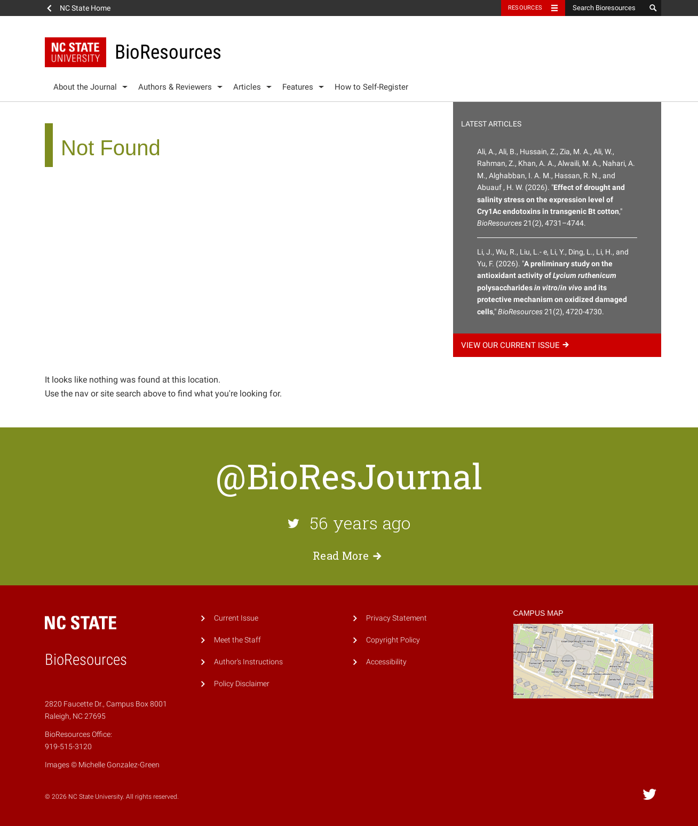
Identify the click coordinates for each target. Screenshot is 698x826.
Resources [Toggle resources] (525, 7)
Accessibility (386, 661)
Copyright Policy (393, 640)
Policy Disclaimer (241, 683)
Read (349, 555)
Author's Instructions (248, 661)
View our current (516, 345)
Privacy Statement (396, 618)
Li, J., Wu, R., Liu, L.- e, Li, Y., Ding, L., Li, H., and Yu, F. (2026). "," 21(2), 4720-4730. (553, 282)
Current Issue (236, 618)
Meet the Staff (237, 640)
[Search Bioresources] (605, 8)
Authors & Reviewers (175, 87)
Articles (247, 87)
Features (297, 87)
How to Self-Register (371, 87)
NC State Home (85, 8)
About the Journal (85, 87)
